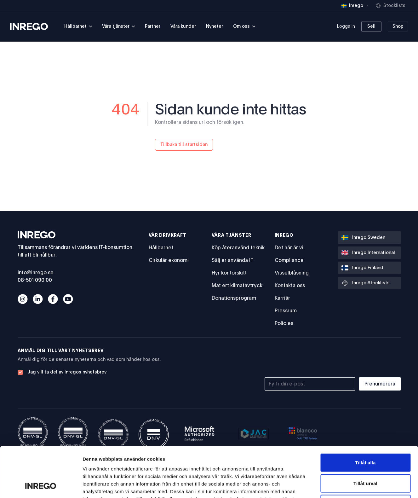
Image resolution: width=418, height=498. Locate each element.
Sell (371, 26)
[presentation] (353, 360)
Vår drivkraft (167, 235)
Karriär (282, 298)
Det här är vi (289, 247)
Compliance (289, 260)
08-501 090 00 (35, 280)
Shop (398, 26)
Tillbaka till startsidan (184, 144)
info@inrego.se (36, 272)
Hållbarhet (161, 247)
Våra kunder (183, 26)
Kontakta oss (290, 285)
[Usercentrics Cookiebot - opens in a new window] (40, 485)
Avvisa (365, 456)
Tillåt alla (365, 415)
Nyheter (214, 26)
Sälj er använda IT (233, 260)
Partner (152, 26)
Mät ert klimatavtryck (237, 285)
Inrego (284, 235)
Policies (284, 323)
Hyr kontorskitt (229, 272)
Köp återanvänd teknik (238, 247)
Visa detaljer (342, 485)
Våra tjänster (231, 235)
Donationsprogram (234, 298)
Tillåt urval (365, 436)
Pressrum (286, 310)
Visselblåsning (292, 272)
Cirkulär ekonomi (169, 260)
